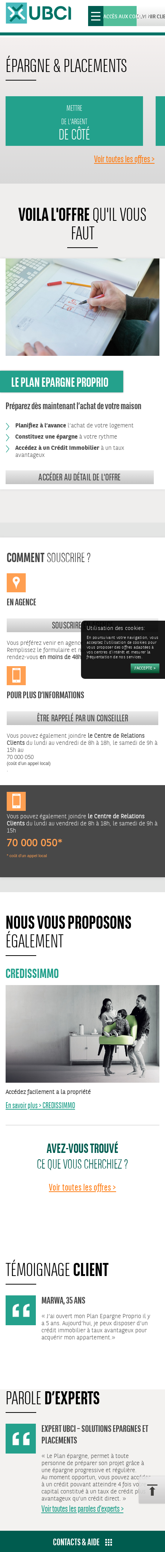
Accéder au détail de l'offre (79, 477)
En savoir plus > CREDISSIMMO (40, 1105)
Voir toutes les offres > (124, 159)
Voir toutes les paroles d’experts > (82, 1508)
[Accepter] (145, 668)
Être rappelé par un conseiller (82, 718)
